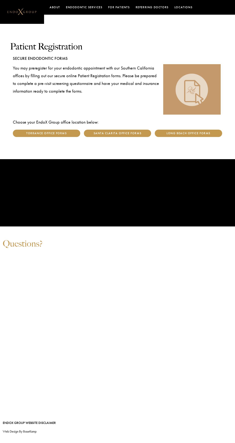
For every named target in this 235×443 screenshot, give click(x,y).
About (55, 7)
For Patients (119, 7)
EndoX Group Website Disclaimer (29, 423)
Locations (183, 7)
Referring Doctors (152, 7)
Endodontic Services (84, 7)
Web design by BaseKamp (20, 431)
